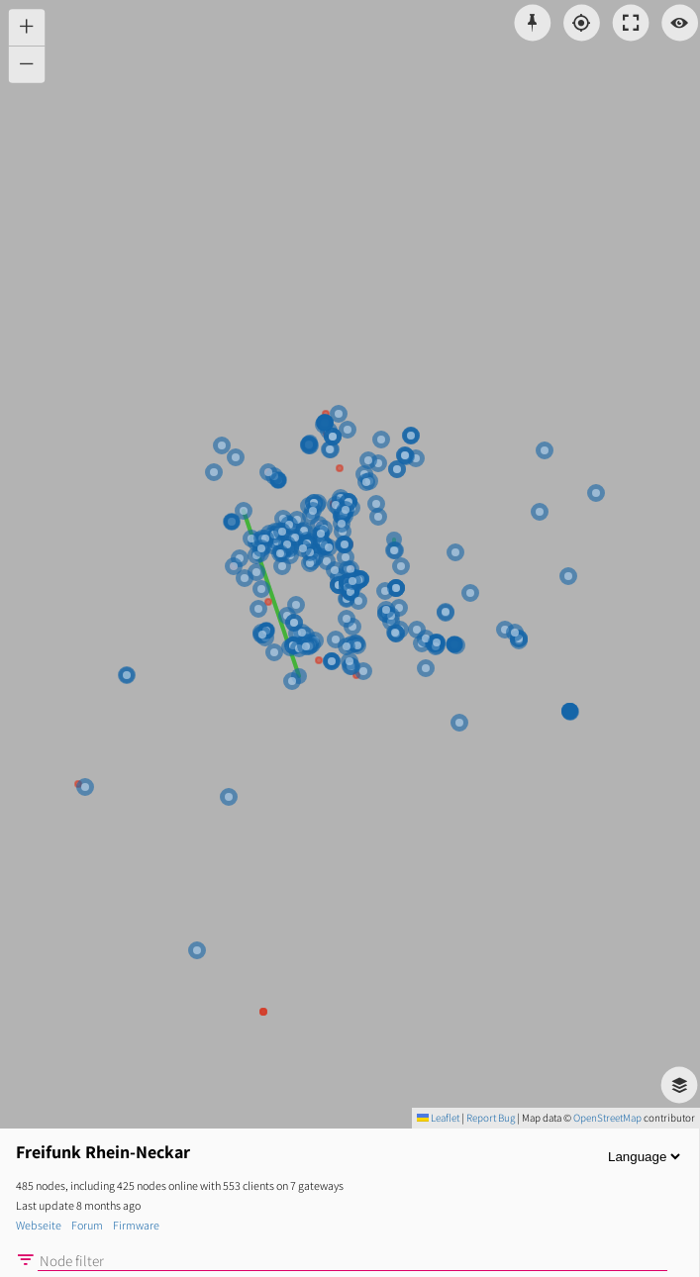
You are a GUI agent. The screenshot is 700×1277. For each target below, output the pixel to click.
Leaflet (438, 1118)
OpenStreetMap (607, 1118)
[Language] (643, 1156)
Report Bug (490, 1118)
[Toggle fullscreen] (631, 23)
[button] (27, 27)
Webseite (38, 1225)
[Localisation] (581, 23)
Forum (87, 1225)
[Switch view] (680, 23)
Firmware (136, 1225)
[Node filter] (352, 1261)
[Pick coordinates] (533, 23)
